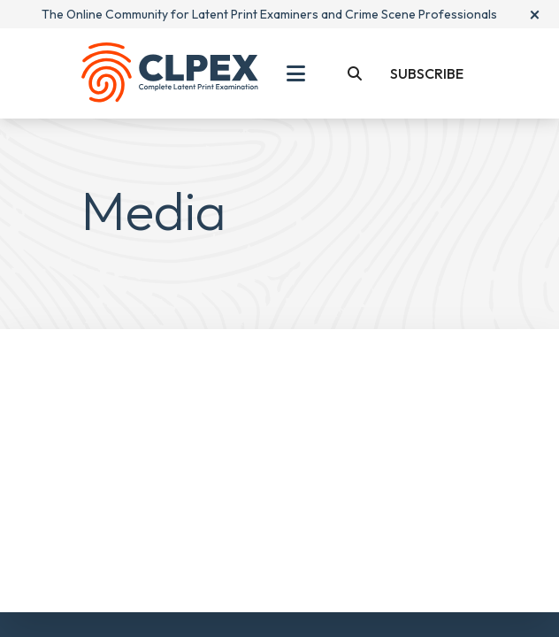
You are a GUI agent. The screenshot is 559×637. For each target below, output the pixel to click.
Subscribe (426, 73)
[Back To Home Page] (169, 73)
